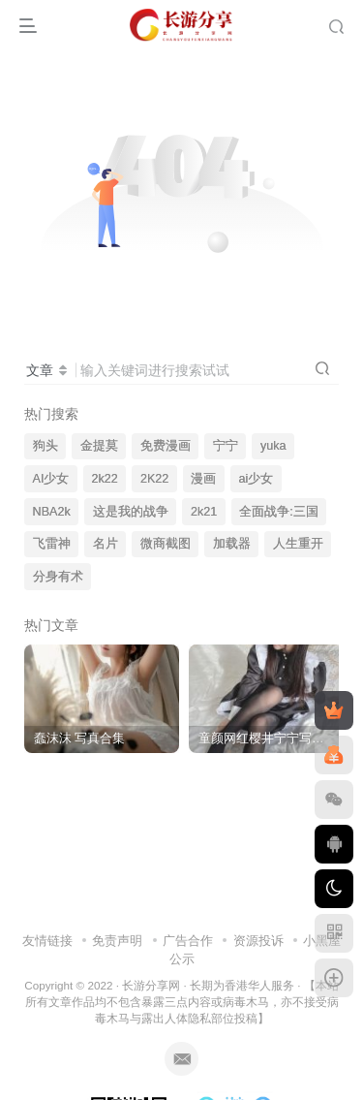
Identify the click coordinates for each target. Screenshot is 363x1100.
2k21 (204, 512)
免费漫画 (165, 446)
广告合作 (188, 940)
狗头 (45, 446)
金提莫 (99, 446)
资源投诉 (258, 940)
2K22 (154, 479)
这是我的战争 (130, 512)
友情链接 (47, 940)
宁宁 (225, 446)
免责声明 (117, 940)
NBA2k (52, 512)
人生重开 (298, 543)
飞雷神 (52, 543)
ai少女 (256, 479)
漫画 (203, 479)
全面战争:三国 (278, 512)
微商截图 (165, 543)
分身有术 (58, 576)
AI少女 (51, 479)
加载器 (232, 543)
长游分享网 (151, 985)
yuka (273, 446)
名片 (105, 543)
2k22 (105, 479)
